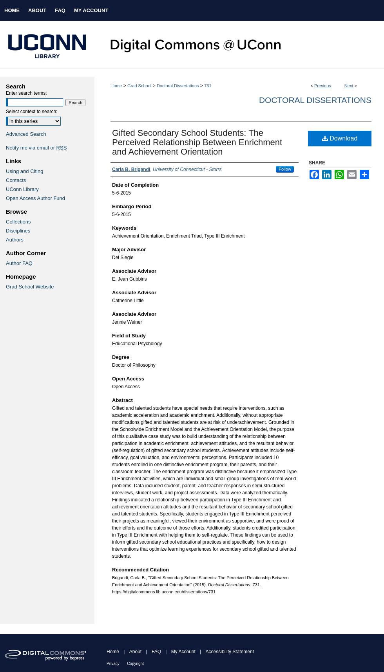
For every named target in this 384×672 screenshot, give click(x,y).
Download (340, 138)
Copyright (135, 663)
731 (207, 85)
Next (348, 85)
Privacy (113, 663)
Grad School (139, 85)
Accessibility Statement (230, 651)
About (135, 651)
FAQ (156, 651)
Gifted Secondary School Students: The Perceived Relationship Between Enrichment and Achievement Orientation (197, 142)
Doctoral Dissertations (178, 85)
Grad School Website (30, 287)
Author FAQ (19, 263)
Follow (285, 169)
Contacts (16, 180)
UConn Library (22, 189)
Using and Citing (24, 171)
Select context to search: (31, 111)
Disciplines (18, 231)
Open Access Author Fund (35, 198)
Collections (18, 222)
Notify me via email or (36, 148)
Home (116, 85)
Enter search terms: (26, 93)
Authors (15, 240)
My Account (183, 651)
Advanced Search (26, 134)
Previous (322, 85)
